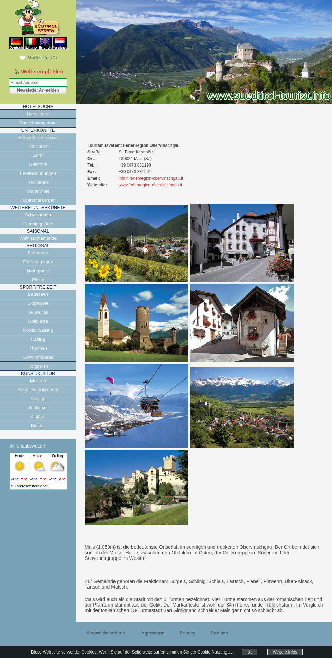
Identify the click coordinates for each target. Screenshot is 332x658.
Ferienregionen (38, 261)
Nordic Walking (38, 330)
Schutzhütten (38, 214)
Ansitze (38, 398)
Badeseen (38, 294)
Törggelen (38, 366)
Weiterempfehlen (42, 71)
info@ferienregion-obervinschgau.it (151, 178)
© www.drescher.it (105, 633)
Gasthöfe (38, 164)
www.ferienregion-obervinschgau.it (150, 184)
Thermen (38, 348)
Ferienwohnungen (38, 173)
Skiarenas (38, 312)
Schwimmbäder (38, 357)
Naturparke (38, 270)
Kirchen (38, 416)
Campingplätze (38, 223)
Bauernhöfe (37, 191)
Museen (38, 380)
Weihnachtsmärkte (37, 238)
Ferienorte (38, 252)
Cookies (219, 633)
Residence (37, 182)
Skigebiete (38, 303)
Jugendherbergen (38, 200)
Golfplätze (38, 321)
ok (250, 652)
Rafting (38, 339)
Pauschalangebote (38, 122)
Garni (38, 155)
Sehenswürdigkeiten (38, 389)
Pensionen (37, 146)
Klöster (38, 425)
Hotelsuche (38, 113)
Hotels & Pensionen (38, 137)
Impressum (152, 633)
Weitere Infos (285, 652)
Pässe (38, 279)
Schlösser (38, 407)
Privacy (187, 633)
